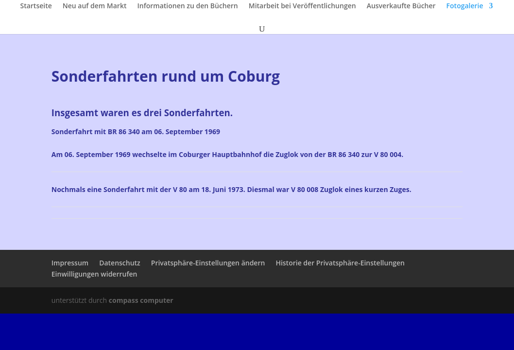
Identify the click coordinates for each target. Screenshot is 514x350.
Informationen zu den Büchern (187, 6)
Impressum (69, 262)
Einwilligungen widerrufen (94, 274)
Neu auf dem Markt (95, 6)
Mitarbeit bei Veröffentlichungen (302, 6)
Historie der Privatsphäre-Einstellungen (340, 262)
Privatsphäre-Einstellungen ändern (208, 262)
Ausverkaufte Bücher (401, 6)
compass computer (141, 300)
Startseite (35, 6)
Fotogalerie (464, 6)
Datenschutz (119, 262)
